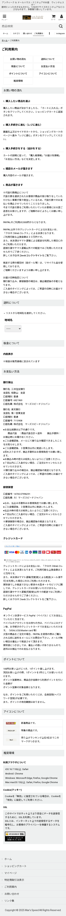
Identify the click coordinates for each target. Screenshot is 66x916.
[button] (4, 17)
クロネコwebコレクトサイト (27, 255)
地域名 (8, 320)
